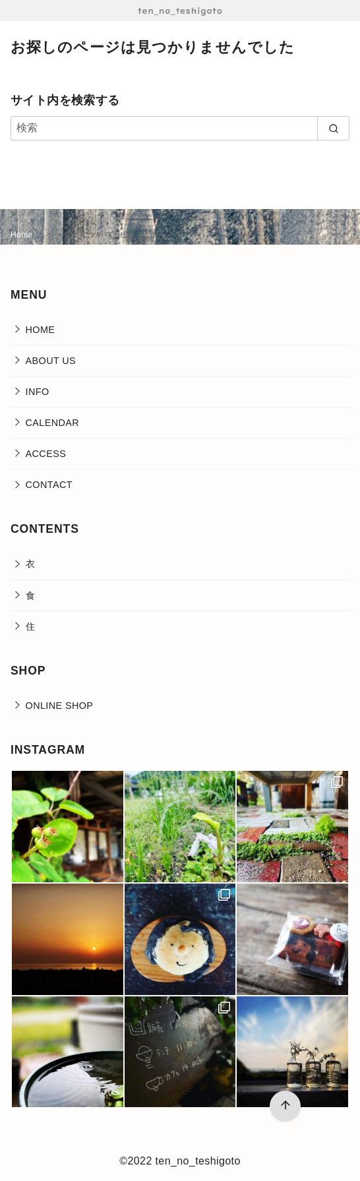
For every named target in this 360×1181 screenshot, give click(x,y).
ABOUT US (51, 360)
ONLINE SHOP (60, 705)
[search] (333, 128)
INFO (37, 391)
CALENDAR (53, 422)
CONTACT (49, 484)
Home (23, 234)
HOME (40, 329)
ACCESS (46, 453)
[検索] (180, 128)
